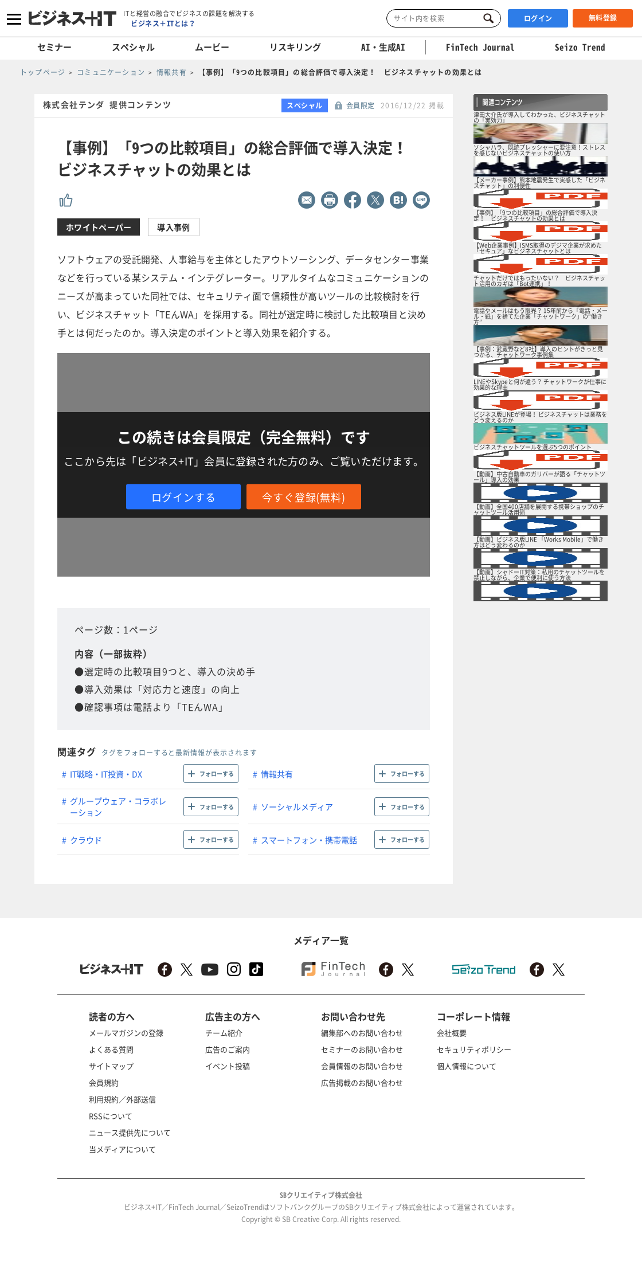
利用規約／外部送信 (122, 1099)
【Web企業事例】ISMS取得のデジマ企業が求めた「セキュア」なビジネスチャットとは (537, 248)
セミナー (54, 47)
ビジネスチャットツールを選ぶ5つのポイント (532, 446)
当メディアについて (122, 1148)
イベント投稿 (227, 1065)
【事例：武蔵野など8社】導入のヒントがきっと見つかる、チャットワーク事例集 (538, 351)
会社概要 (452, 1032)
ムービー (212, 47)
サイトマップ (111, 1065)
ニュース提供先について (130, 1132)
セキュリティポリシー (474, 1049)
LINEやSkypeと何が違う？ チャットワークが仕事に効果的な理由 (539, 384)
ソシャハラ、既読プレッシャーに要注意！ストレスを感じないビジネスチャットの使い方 (539, 150)
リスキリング (295, 47)
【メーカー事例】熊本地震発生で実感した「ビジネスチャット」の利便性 (539, 182)
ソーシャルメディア (297, 806)
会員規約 (104, 1082)
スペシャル (133, 47)
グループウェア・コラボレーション (118, 806)
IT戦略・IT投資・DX (106, 774)
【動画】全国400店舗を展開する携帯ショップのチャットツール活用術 (538, 509)
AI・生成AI (383, 47)
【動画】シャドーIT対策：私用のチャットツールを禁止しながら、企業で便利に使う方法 (539, 574)
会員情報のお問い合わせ (362, 1065)
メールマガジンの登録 (126, 1032)
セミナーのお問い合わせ (362, 1049)
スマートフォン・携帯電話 (309, 839)
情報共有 (277, 774)
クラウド (86, 839)
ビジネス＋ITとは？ (163, 23)
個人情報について (466, 1065)
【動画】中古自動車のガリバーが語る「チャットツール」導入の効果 (539, 476)
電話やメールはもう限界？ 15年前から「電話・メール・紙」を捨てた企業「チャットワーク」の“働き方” (540, 316)
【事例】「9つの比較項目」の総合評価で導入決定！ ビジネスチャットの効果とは (535, 215)
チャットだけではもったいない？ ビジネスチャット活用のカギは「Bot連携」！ (539, 280)
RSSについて (110, 1115)
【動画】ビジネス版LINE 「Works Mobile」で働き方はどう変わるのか (538, 542)
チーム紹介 (223, 1032)
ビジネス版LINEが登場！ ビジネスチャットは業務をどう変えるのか (540, 417)
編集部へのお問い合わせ (362, 1032)
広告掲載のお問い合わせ (362, 1082)
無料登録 (603, 18)
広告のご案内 (227, 1049)
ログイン (538, 18)
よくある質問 (111, 1049)
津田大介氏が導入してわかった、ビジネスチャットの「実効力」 (539, 117)
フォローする (216, 773)
